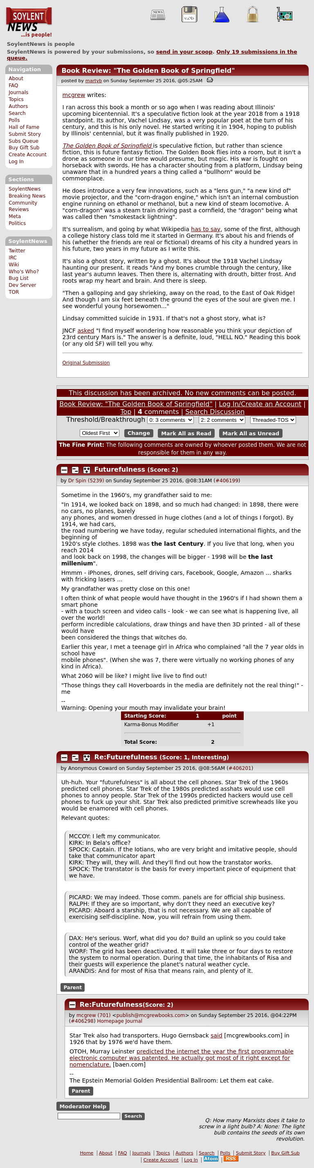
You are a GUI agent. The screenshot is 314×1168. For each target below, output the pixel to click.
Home (86, 1153)
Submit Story (25, 134)
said (216, 1035)
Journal (134, 1021)
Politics (17, 223)
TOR (14, 292)
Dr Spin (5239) (86, 481)
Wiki (14, 265)
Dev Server (22, 285)
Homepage (110, 1021)
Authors (18, 106)
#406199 (226, 481)
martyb (93, 80)
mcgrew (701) (93, 1015)
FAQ (13, 85)
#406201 (240, 768)
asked (85, 330)
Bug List (19, 278)
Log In (16, 161)
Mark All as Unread (250, 433)
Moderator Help (82, 1106)
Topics (16, 99)
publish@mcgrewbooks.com (151, 1015)
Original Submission (86, 363)
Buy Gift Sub (24, 148)
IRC (13, 258)
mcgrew (74, 95)
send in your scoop (184, 52)
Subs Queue (23, 141)
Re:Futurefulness (125, 757)
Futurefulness (119, 469)
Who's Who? (24, 272)
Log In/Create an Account (260, 404)
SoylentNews (28, 22)
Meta (15, 216)
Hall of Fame (24, 127)
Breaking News (27, 196)
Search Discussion (214, 412)
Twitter (17, 251)
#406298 (82, 1021)
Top (125, 412)
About (16, 78)
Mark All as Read (186, 433)
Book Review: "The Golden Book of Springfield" (148, 70)
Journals (18, 92)
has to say (205, 229)
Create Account (28, 155)
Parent (72, 987)
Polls (14, 120)
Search (17, 113)
